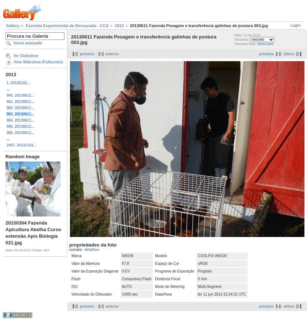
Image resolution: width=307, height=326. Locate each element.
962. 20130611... (20, 108)
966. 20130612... (20, 133)
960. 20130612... (20, 95)
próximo (266, 54)
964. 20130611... (20, 120)
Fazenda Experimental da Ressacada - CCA (67, 25)
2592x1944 (265, 44)
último (289, 54)
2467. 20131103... (21, 145)
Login (295, 25)
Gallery (12, 25)
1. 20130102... (18, 83)
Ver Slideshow (26, 56)
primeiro (87, 54)
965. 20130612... (20, 127)
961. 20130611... (20, 102)
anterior (112, 54)
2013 (119, 25)
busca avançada (28, 43)
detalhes (91, 250)
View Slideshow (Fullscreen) (38, 62)
